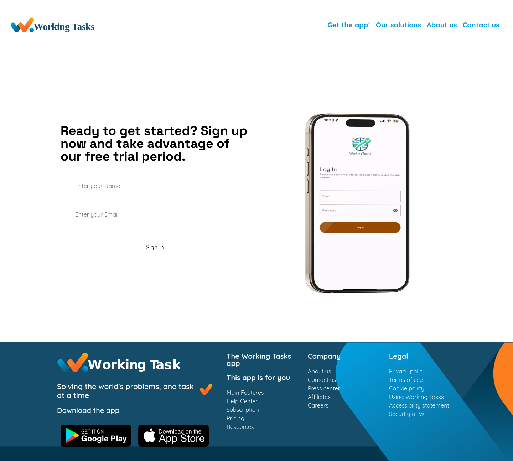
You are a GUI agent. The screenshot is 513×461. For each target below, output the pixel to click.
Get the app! (348, 24)
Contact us (481, 24)
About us (442, 24)
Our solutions (398, 24)
